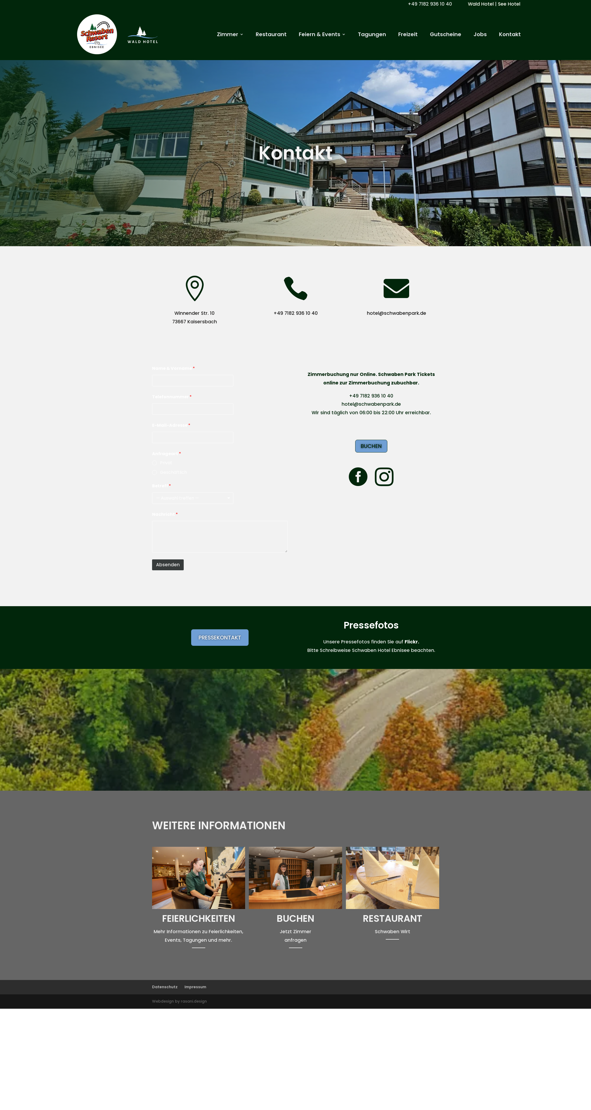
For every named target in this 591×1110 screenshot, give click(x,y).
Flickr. (412, 642)
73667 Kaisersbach (194, 322)
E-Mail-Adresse (171, 425)
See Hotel (509, 4)
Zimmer (227, 35)
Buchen (371, 446)
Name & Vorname (173, 368)
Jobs (480, 35)
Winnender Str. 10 (194, 313)
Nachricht (165, 514)
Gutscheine (445, 35)
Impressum (195, 987)
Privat (166, 463)
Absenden (168, 565)
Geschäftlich (173, 472)
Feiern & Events (319, 35)
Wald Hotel (481, 4)
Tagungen (372, 35)
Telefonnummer (172, 396)
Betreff (161, 485)
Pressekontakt (220, 637)
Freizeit (408, 35)
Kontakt (510, 35)
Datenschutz (165, 987)
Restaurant (271, 35)
